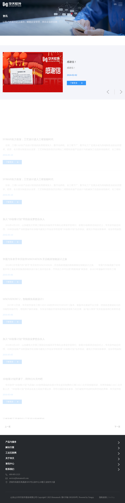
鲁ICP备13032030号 (69, 497)
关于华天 (9, 458)
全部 (11, 40)
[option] (62, 72)
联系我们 (9, 469)
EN (115, 4)
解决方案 (9, 447)
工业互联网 (10, 453)
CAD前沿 (74, 40)
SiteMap (111, 497)
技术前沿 (52, 40)
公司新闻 (30, 40)
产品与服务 (10, 442)
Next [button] (121, 72)
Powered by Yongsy (86, 497)
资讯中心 (9, 464)
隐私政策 (103, 497)
